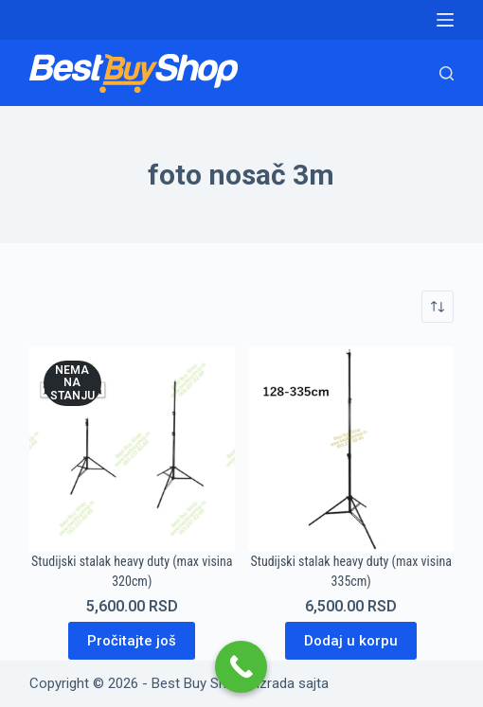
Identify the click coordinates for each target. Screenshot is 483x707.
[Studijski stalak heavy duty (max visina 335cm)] (351, 449)
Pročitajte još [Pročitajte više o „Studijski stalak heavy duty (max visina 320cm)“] (131, 640)
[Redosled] (437, 307)
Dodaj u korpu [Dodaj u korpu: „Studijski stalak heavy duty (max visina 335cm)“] (351, 640)
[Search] (446, 73)
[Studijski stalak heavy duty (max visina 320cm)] (132, 449)
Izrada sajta (292, 683)
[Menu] (445, 19)
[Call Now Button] (241, 667)
